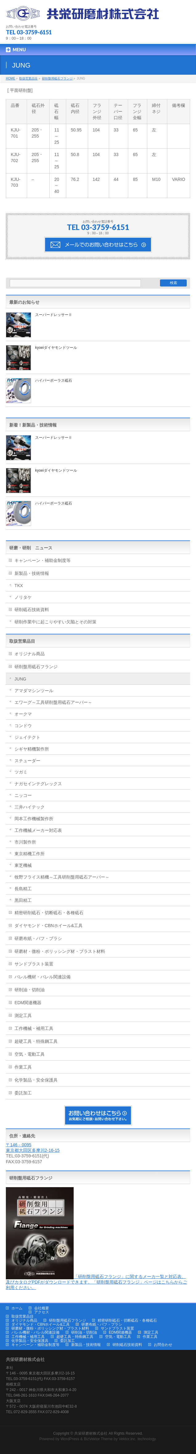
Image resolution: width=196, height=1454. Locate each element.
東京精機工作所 (29, 853)
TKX (18, 585)
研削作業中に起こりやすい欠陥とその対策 (55, 621)
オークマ (23, 713)
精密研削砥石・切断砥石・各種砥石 (49, 912)
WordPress (69, 1439)
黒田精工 (23, 900)
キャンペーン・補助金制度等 (42, 560)
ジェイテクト (27, 737)
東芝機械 (23, 865)
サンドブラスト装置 (33, 963)
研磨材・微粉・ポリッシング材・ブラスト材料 (59, 951)
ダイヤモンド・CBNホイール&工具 (48, 925)
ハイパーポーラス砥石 (53, 380)
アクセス (41, 1312)
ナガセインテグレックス (38, 783)
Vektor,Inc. (128, 1439)
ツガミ (20, 772)
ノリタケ (23, 597)
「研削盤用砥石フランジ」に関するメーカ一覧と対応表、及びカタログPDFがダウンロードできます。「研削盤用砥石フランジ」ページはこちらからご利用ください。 (96, 1282)
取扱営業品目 (22, 641)
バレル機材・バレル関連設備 (42, 976)
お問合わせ (163, 1345)
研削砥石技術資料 (31, 609)
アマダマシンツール (33, 690)
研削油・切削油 (29, 989)
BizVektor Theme (98, 1439)
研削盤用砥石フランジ (36, 666)
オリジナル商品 (29, 653)
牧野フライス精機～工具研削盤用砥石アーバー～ (61, 877)
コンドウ (23, 725)
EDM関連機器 (27, 1002)
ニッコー (23, 795)
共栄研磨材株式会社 (91, 1433)
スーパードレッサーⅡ (53, 315)
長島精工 (23, 888)
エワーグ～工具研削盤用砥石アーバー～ (53, 702)
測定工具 (23, 1015)
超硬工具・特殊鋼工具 (36, 1041)
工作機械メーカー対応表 (38, 830)
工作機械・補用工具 (33, 1028)
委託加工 (23, 1092)
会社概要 (41, 1308)
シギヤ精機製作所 (31, 748)
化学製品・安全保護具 (36, 1080)
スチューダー (27, 760)
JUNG (20, 678)
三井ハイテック (29, 807)
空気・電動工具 (29, 1054)
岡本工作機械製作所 (33, 818)
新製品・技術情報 (31, 573)
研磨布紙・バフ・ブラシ (38, 938)
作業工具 (23, 1067)
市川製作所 (25, 842)
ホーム (16, 1308)
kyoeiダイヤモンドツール (56, 347)
